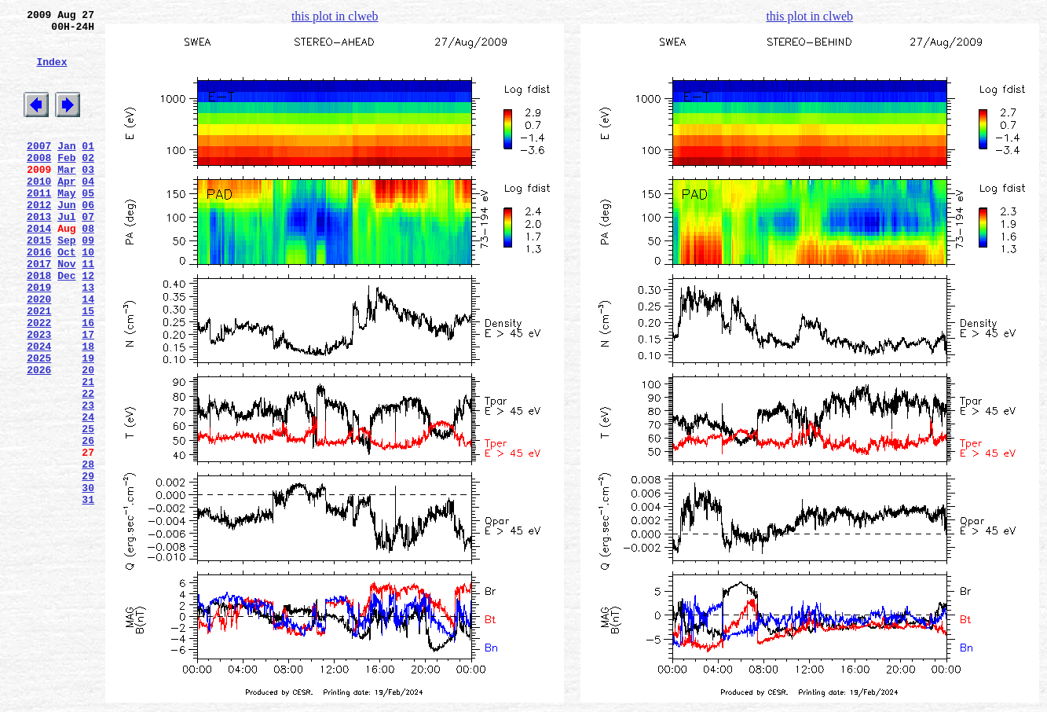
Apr (66, 211)
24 (88, 494)
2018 (39, 324)
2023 (39, 395)
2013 (39, 254)
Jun (66, 240)
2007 (39, 169)
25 (88, 508)
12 (88, 324)
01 (88, 169)
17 (88, 395)
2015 (39, 282)
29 (88, 565)
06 (88, 240)
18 (88, 409)
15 (88, 367)
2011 (39, 225)
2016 (39, 296)
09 (88, 282)
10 (88, 296)
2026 (39, 438)
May (66, 225)
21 (88, 452)
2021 (39, 367)
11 (88, 310)
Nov (66, 310)
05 (88, 225)
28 (88, 551)
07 (88, 254)
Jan (66, 169)
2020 (39, 353)
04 (88, 211)
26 (88, 523)
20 (88, 438)
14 (88, 353)
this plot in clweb (335, 16)
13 (88, 339)
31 (88, 593)
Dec (66, 324)
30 (88, 579)
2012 (39, 240)
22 (88, 466)
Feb (66, 183)
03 (88, 197)
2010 (39, 211)
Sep (66, 282)
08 (88, 268)
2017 (39, 310)
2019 (39, 339)
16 (88, 381)
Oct (66, 296)
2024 (39, 409)
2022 (39, 381)
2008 (39, 183)
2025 (39, 424)
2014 (39, 268)
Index (51, 73)
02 (88, 183)
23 (88, 480)
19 (88, 424)
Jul (66, 254)
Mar (66, 197)
